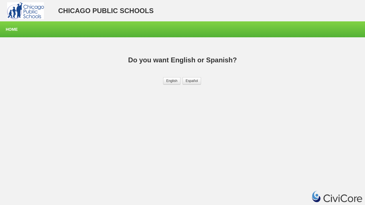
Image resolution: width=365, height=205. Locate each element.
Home (12, 29)
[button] (172, 81)
